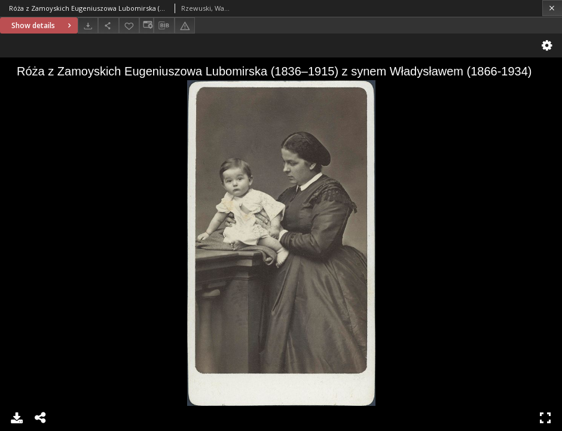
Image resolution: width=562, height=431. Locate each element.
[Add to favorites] (129, 25)
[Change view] (146, 25)
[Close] (552, 8)
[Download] (88, 25)
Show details (42, 25)
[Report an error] (185, 25)
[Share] (108, 25)
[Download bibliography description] (164, 25)
